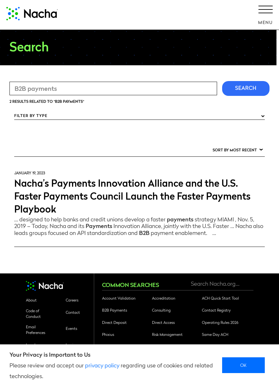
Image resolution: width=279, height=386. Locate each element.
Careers (72, 299)
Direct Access (163, 322)
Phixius (108, 334)
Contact (73, 312)
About (31, 299)
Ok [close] (243, 365)
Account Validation (119, 298)
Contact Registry (216, 310)
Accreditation (163, 298)
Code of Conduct (33, 313)
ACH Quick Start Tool (220, 298)
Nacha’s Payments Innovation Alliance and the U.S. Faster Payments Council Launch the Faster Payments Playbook (132, 195)
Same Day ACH (215, 334)
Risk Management (167, 334)
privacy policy (102, 365)
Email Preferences (35, 329)
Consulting (161, 310)
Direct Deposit (114, 322)
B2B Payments (114, 310)
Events (71, 328)
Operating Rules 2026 (220, 322)
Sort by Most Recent (235, 149)
